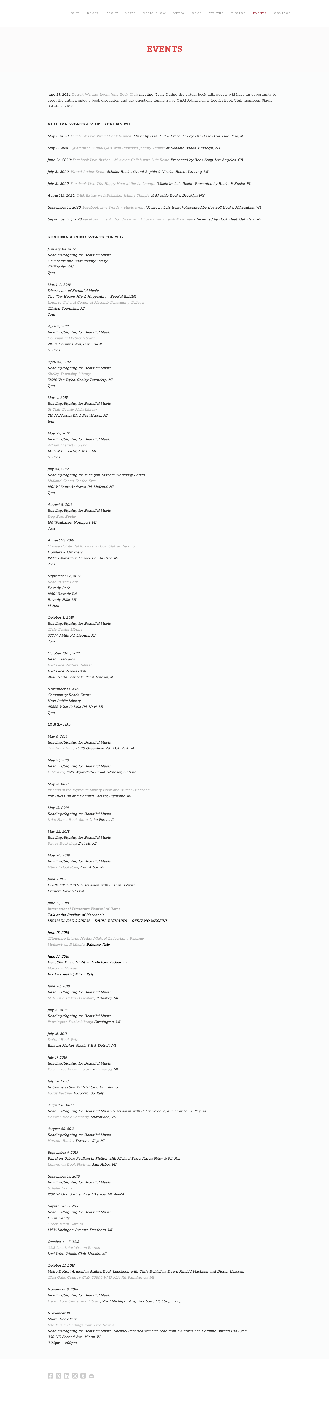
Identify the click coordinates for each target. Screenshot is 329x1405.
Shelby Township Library (69, 374)
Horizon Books (60, 1140)
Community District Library (71, 338)
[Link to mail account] (91, 1376)
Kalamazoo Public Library (69, 1069)
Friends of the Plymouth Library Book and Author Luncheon (99, 790)
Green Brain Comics (65, 1224)
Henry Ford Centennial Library (74, 1301)
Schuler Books (60, 1188)
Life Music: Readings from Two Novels (81, 1325)
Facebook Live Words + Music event (114, 207)
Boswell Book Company (68, 1117)
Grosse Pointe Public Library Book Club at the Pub (91, 546)
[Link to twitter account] (58, 1376)
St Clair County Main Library (72, 409)
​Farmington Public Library (70, 1022)
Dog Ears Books (62, 516)
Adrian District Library (67, 445)
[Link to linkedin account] (66, 1376)
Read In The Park (63, 582)
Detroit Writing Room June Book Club (105, 94)
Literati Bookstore (63, 867)
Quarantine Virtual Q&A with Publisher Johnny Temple (118, 148)
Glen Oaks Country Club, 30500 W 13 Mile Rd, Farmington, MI (101, 1277)
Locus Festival (60, 1093)
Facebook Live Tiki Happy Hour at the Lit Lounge (112, 183)
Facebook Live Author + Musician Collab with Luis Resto (120, 160)
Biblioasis (56, 772)
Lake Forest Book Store (68, 819)
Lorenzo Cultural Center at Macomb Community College (95, 302)
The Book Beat (60, 748)
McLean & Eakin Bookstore (71, 998)
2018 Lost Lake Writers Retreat (74, 1247)
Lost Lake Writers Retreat (69, 665)
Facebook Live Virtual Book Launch (100, 136)
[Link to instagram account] (75, 1376)
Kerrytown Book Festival (69, 1164)
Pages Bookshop (62, 843)
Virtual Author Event (87, 171)
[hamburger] (29, 13)
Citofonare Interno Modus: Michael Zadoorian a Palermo (96, 938)
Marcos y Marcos (62, 968)
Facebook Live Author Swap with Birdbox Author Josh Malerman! (138, 219)
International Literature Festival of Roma (84, 909)
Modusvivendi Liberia (66, 944)
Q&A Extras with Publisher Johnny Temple (112, 195)
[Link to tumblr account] (83, 1376)
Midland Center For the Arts (71, 481)
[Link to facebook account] (50, 1376)
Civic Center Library (65, 629)
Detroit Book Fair (62, 1039)
